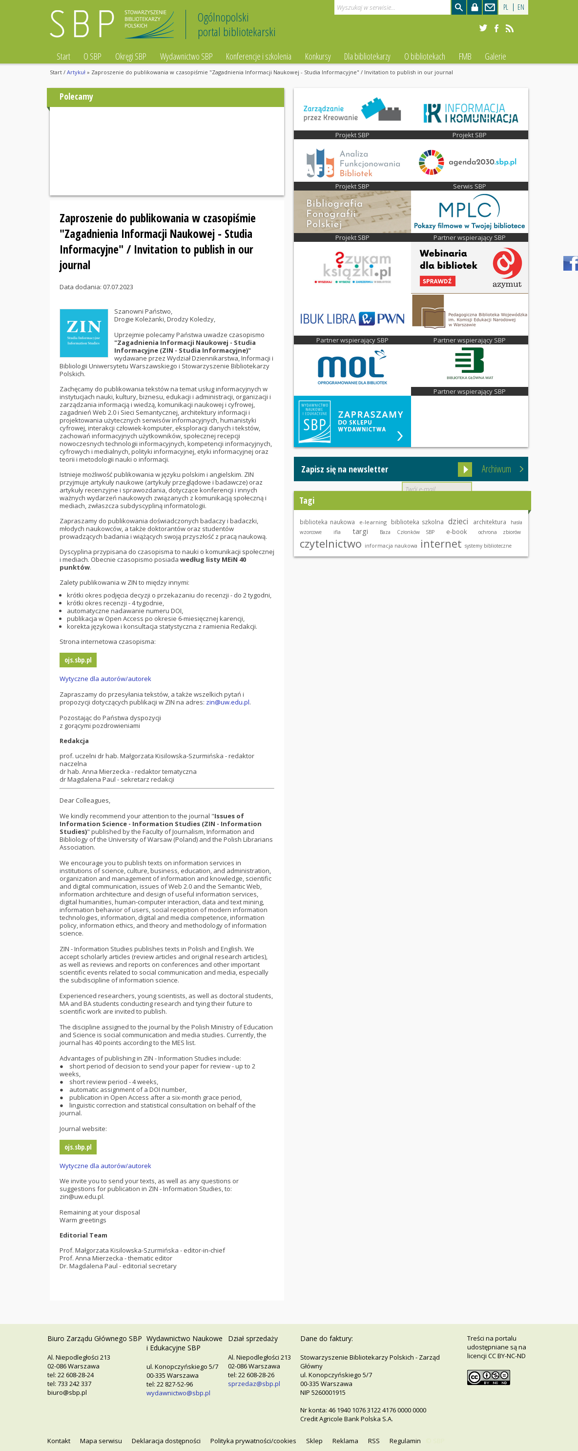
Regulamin (405, 1440)
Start (63, 56)
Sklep (314, 1440)
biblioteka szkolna (417, 522)
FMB (465, 56)
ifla (337, 532)
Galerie (495, 56)
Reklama (345, 1440)
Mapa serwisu (101, 1440)
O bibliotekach (424, 56)
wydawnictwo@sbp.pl (178, 1392)
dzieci (458, 521)
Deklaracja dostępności (166, 1440)
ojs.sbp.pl (78, 659)
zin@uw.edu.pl (227, 702)
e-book (456, 532)
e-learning (373, 522)
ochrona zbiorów (499, 532)
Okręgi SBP (130, 56)
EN (520, 7)
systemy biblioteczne (488, 545)
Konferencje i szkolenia (258, 56)
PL (505, 7)
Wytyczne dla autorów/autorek (105, 678)
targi (360, 531)
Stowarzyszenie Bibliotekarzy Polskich (114, 28)
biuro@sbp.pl (67, 1392)
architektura (489, 522)
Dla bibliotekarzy (367, 56)
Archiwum (496, 468)
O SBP (92, 56)
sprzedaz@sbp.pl (254, 1383)
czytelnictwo (331, 543)
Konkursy (318, 56)
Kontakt (58, 1440)
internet (441, 543)
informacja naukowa (391, 545)
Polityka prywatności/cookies (253, 1440)
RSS (374, 1440)
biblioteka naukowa (327, 522)
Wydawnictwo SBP (186, 56)
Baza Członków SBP (407, 532)
